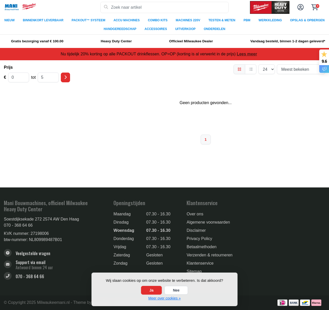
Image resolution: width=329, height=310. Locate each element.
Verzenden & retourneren (210, 255)
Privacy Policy (199, 238)
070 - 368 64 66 (18, 225)
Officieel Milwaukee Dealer (191, 41)
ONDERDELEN (214, 29)
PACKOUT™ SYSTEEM (88, 20)
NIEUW (9, 20)
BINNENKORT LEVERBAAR (43, 20)
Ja (151, 290)
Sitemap (194, 271)
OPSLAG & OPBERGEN (307, 20)
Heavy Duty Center (116, 41)
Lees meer (247, 54)
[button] (299, 7)
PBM (247, 20)
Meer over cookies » (164, 298)
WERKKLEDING (270, 20)
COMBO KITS (158, 20)
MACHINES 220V (188, 20)
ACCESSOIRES (155, 29)
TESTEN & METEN (221, 20)
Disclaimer (196, 230)
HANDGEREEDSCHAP (120, 29)
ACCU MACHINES (126, 20)
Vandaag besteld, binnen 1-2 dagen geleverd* (287, 41)
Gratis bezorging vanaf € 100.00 (37, 41)
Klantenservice (200, 263)
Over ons (195, 214)
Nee (176, 290)
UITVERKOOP (185, 29)
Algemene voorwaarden (208, 222)
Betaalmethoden (202, 247)
